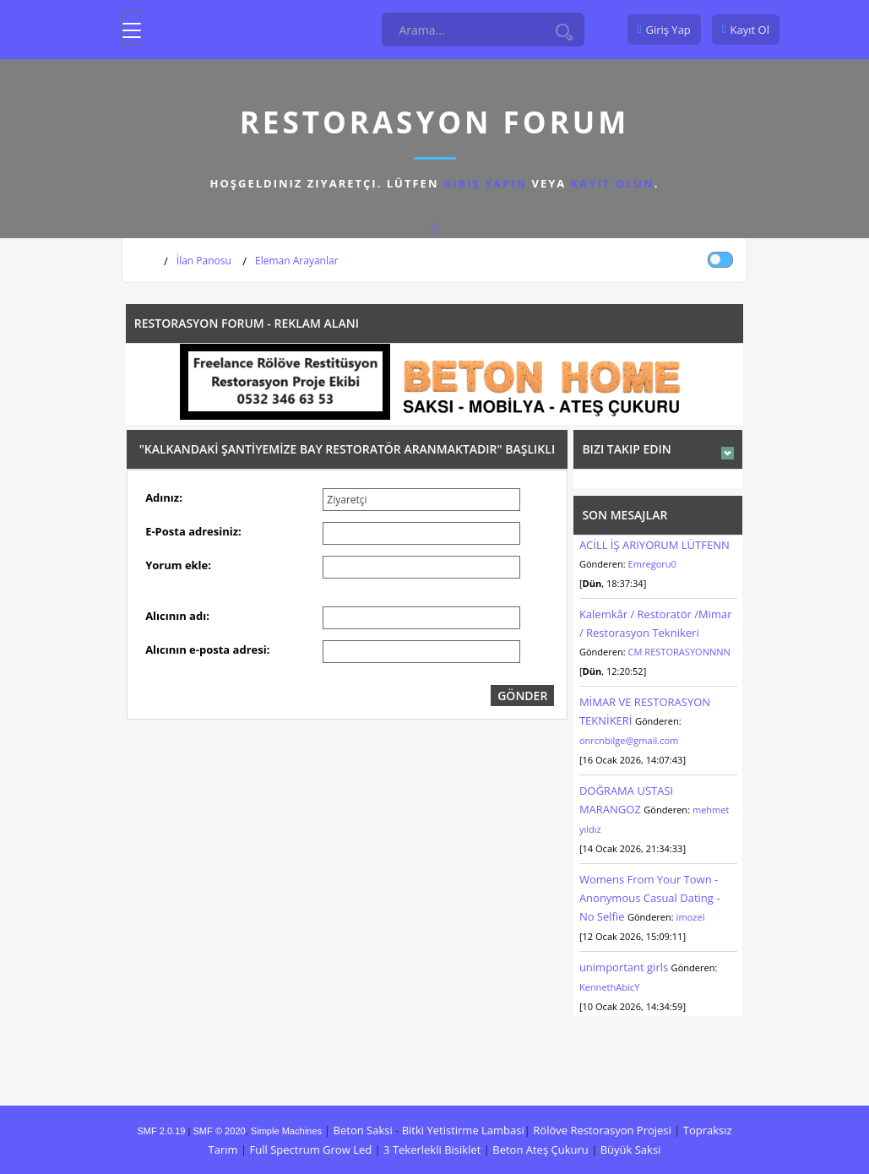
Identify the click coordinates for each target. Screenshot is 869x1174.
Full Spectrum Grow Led (311, 1149)
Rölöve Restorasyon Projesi (602, 1130)
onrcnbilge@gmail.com (628, 740)
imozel (690, 916)
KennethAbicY (609, 987)
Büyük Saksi (630, 1149)
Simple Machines (286, 1131)
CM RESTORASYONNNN (679, 651)
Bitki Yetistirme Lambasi (463, 1130)
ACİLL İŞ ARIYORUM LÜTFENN (654, 544)
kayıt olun (612, 183)
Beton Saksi (363, 1130)
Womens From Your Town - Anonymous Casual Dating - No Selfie (649, 898)
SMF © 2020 (219, 1131)
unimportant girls (623, 967)
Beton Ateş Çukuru (540, 1149)
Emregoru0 (652, 563)
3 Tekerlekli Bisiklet (432, 1149)
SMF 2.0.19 (161, 1131)
